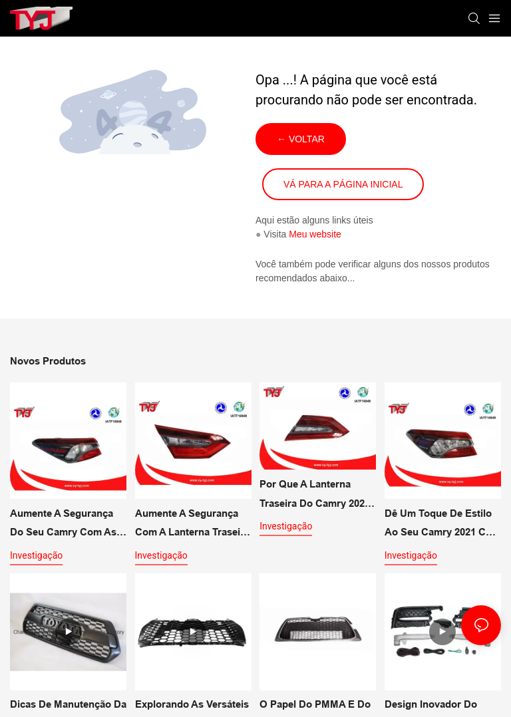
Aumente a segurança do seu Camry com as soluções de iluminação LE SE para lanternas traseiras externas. (66, 524)
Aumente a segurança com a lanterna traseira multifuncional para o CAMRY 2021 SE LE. (192, 524)
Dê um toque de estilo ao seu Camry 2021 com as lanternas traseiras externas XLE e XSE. (442, 524)
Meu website (315, 234)
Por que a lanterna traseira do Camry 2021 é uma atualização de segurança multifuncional (314, 495)
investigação (36, 555)
